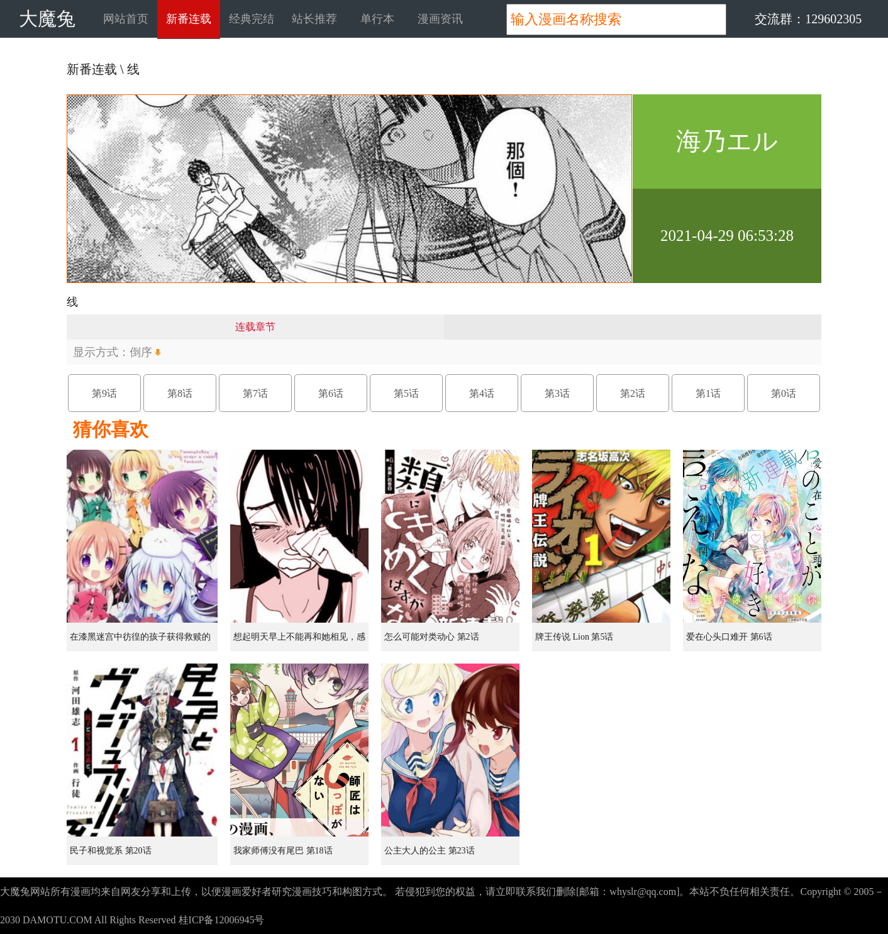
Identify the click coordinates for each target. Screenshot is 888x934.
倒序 (141, 352)
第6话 (330, 393)
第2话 (632, 393)
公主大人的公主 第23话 (429, 850)
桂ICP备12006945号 (222, 920)
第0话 (783, 393)
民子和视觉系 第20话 (111, 850)
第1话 (708, 393)
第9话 (104, 393)
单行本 (377, 19)
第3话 (557, 393)
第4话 (481, 393)
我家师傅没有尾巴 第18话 (283, 850)
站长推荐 (314, 19)
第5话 (406, 393)
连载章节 (255, 326)
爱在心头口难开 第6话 (729, 637)
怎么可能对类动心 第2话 (431, 637)
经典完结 (251, 19)
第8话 (179, 393)
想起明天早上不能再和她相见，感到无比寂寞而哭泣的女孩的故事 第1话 (300, 641)
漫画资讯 (440, 19)
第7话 (255, 393)
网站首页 (125, 19)
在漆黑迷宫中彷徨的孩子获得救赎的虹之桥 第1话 (140, 641)
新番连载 (188, 19)
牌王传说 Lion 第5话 (574, 637)
